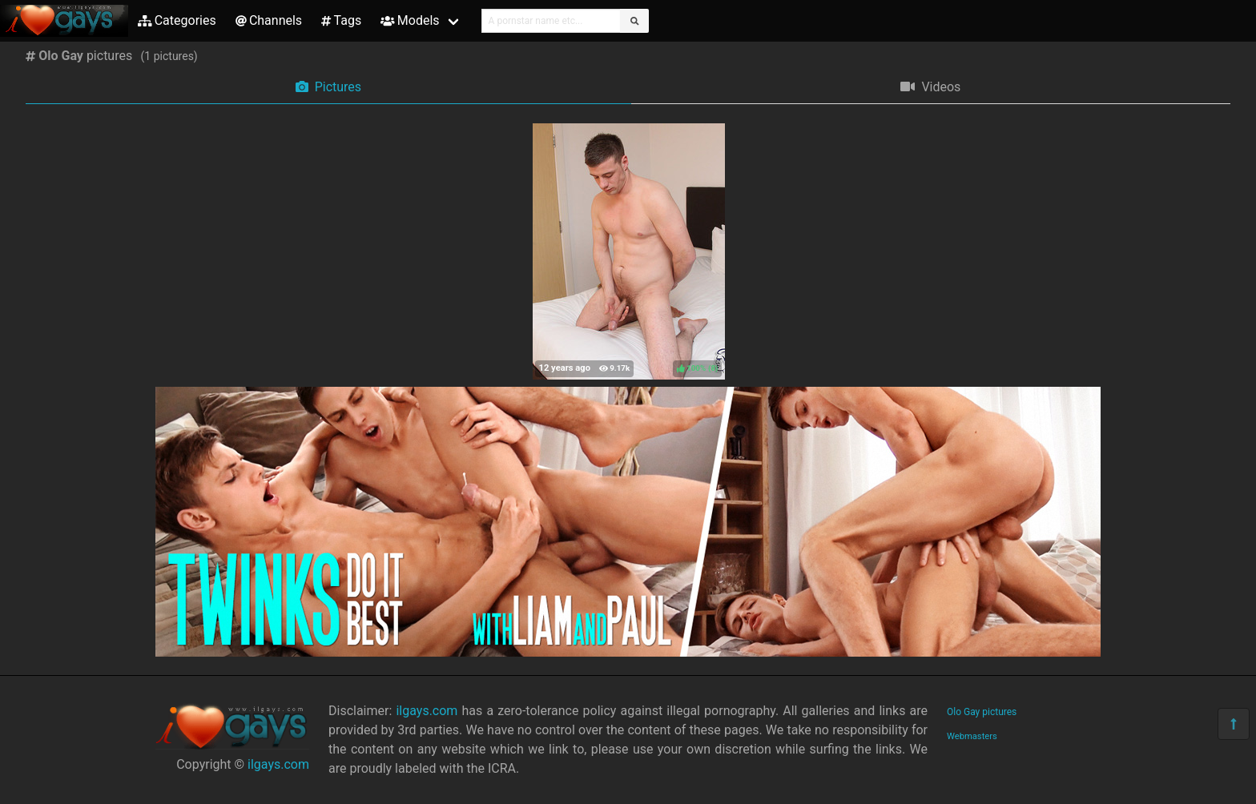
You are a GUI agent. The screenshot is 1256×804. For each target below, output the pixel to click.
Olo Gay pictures (981, 712)
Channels (268, 20)
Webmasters (972, 736)
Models (409, 20)
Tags (341, 20)
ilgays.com (278, 764)
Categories (177, 20)
